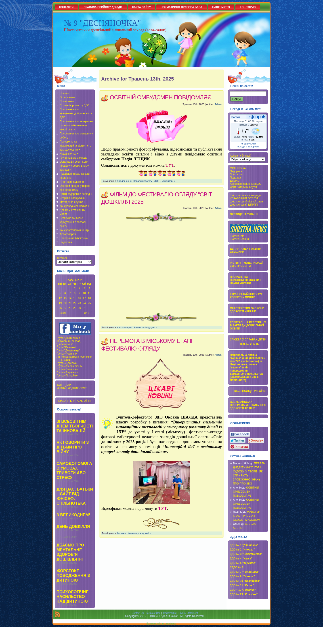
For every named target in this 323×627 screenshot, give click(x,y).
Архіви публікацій (241, 155)
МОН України (238, 168)
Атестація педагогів (72, 181)
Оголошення (67, 97)
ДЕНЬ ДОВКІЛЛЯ (73, 526)
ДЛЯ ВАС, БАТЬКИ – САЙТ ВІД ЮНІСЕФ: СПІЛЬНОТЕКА (75, 496)
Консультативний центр (74, 230)
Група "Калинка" (67, 347)
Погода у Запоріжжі (248, 146)
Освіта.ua (236, 174)
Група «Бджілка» (67, 363)
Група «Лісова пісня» (69, 366)
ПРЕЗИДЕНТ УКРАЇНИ (244, 214)
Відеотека (66, 242)
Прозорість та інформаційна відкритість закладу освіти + (75, 145)
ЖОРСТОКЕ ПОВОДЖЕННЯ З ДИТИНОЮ (73, 575)
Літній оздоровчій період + (76, 194)
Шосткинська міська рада (245, 195)
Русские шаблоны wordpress (161, 623)
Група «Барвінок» (67, 372)
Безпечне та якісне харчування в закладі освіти (73, 222)
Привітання (67, 101)
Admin (218, 104)
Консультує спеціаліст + (74, 206)
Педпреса (236, 171)
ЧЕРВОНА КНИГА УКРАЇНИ (74, 400)
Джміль (234, 180)
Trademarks (169, 613)
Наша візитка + (69, 153)
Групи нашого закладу (73, 157)
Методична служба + (73, 202)
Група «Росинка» (67, 353)
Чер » (85, 313)
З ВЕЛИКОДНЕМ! (73, 515)
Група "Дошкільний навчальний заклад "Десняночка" (68, 341)
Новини (64, 93)
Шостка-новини (239, 239)
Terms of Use (153, 613)
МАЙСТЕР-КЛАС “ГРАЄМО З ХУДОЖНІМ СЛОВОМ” (247, 515)
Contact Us (138, 613)
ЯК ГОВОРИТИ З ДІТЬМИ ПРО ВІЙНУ (73, 447)
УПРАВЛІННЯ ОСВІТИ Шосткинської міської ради (246, 200)
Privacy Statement (188, 613)
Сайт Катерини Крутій (243, 187)
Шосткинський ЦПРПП (244, 204)
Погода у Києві (248, 143)
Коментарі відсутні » (145, 327)
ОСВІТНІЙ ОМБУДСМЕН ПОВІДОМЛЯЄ (160, 97)
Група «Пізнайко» (67, 375)
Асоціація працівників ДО (245, 183)
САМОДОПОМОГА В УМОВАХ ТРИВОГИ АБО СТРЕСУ (74, 470)
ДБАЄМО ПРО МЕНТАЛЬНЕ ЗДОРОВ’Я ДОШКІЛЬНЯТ (70, 552)
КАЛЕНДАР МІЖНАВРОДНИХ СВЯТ (72, 387)
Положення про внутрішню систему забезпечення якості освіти (76, 125)
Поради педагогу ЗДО (145, 181)
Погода (235, 117)
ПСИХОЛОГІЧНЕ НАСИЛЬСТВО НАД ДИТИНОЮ (72, 597)
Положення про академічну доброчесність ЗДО (76, 113)
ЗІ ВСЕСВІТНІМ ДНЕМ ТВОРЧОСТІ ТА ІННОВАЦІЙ (75, 426)
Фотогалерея (68, 234)
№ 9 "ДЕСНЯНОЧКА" (102, 23)
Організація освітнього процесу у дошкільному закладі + (74, 165)
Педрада (235, 177)
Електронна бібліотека (74, 238)
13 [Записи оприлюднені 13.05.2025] (65, 298)
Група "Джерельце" (68, 350)
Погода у (248, 124)
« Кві (63, 313)
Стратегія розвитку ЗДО (74, 105)
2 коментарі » (167, 181)
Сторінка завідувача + (73, 198)
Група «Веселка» (67, 369)
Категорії (62, 258)
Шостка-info (237, 236)
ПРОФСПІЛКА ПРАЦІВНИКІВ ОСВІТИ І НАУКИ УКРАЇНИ (245, 280)
